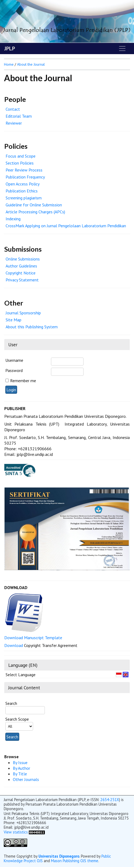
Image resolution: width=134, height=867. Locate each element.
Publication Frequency (25, 177)
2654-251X (109, 799)
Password (14, 370)
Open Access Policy (23, 184)
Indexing (13, 218)
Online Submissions (23, 259)
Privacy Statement (22, 279)
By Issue (20, 762)
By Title (20, 773)
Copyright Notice (21, 273)
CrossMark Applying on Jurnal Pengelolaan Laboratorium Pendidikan (66, 225)
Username (14, 360)
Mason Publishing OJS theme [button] (74, 860)
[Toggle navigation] (122, 48)
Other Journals (26, 779)
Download (14, 645)
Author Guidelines (21, 266)
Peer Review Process (24, 170)
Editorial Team (19, 116)
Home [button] (9, 64)
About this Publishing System (32, 326)
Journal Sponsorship (23, 312)
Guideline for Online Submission (34, 204)
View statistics (16, 832)
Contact (13, 109)
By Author (21, 768)
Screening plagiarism (24, 197)
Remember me (23, 380)
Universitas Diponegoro (58, 856)
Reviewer (14, 123)
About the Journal (31, 64)
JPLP (9, 48)
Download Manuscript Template (33, 637)
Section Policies (20, 163)
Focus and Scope (21, 156)
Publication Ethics (22, 191)
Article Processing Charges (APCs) (35, 211)
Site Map (13, 319)
